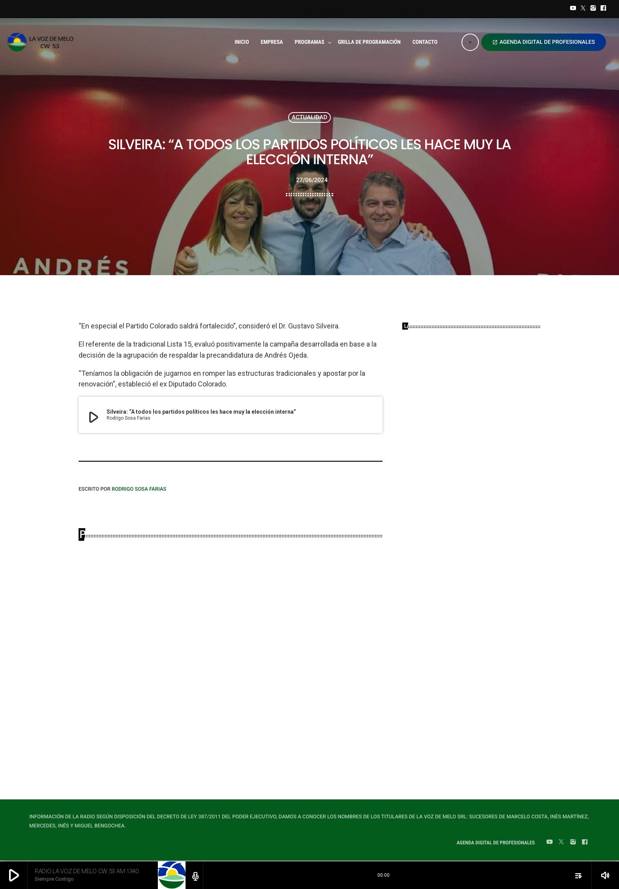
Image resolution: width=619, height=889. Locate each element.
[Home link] (42, 42)
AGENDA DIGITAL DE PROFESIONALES (543, 42)
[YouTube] (573, 9)
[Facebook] (603, 9)
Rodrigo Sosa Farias (139, 489)
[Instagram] (593, 9)
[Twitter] (583, 9)
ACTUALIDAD (309, 117)
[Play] (470, 42)
